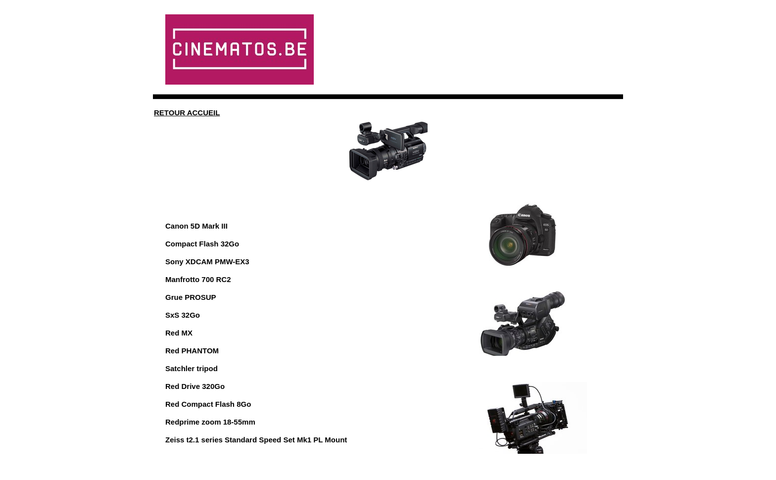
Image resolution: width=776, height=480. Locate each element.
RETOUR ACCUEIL (187, 112)
